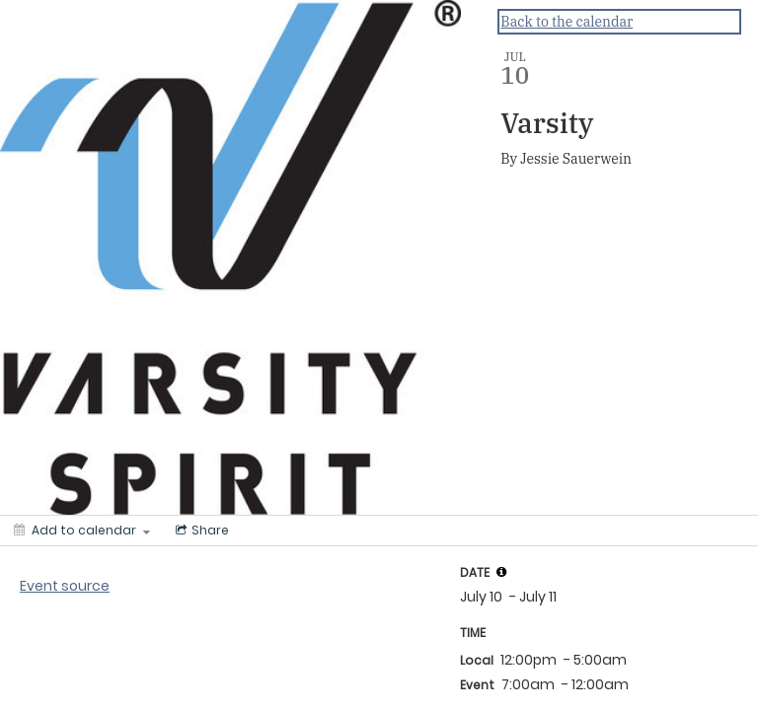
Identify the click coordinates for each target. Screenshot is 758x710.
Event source (65, 586)
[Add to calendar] (82, 530)
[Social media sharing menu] (200, 530)
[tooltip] (501, 572)
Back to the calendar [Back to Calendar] (566, 22)
